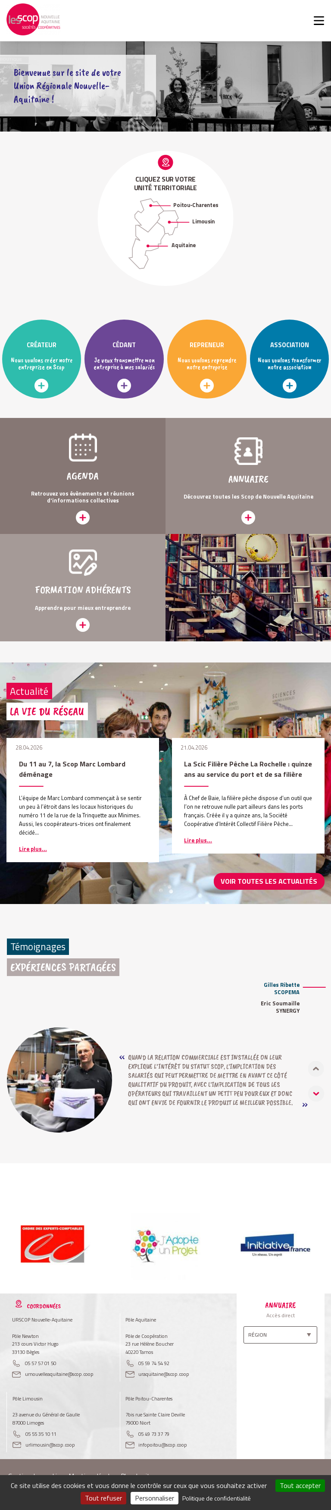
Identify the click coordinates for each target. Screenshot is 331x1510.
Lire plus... (33, 848)
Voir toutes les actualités (274, 881)
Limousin (203, 221)
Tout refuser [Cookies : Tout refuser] (103, 1498)
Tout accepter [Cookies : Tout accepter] (300, 1485)
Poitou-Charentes (195, 205)
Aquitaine (184, 245)
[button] (316, 1093)
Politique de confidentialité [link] (216, 1498)
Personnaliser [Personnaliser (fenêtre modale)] (154, 1498)
